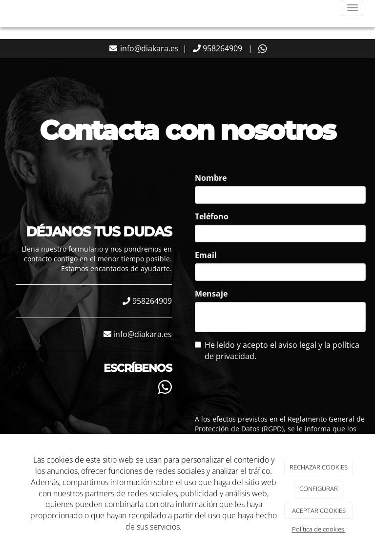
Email (206, 255)
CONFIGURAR (318, 488)
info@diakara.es (148, 48)
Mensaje (211, 293)
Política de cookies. (319, 529)
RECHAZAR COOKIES (319, 467)
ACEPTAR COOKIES (319, 510)
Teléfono (212, 216)
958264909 (221, 48)
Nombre (211, 177)
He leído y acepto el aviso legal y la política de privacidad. (277, 351)
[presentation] (257, 385)
